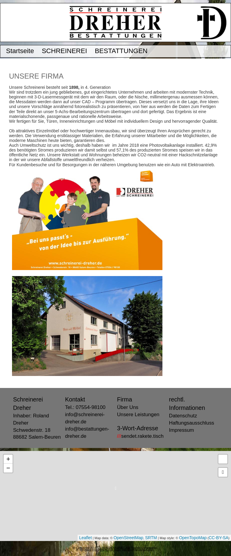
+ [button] (8, 459)
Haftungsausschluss (191, 423)
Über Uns (127, 407)
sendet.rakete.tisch (140, 436)
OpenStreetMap (128, 537)
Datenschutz (183, 416)
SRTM (151, 537)
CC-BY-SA (219, 537)
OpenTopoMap (193, 537)
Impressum (181, 430)
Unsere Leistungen (138, 414)
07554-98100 (91, 407)
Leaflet (85, 537)
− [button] (8, 468)
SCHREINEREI (64, 51)
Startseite (20, 51)
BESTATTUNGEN (121, 51)
